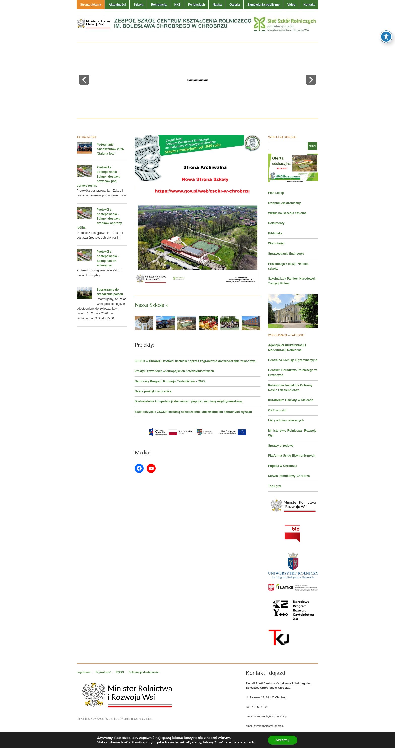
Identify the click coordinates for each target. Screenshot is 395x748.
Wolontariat (276, 243)
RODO (120, 672)
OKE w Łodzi (277, 410)
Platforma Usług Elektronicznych (291, 455)
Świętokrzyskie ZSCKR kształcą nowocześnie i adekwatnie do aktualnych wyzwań (193, 412)
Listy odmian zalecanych (286, 420)
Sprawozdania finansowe (286, 253)
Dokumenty (276, 223)
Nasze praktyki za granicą (153, 391)
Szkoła (138, 4)
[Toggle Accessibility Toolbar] (386, 37)
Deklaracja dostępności (143, 672)
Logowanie (84, 672)
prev (84, 80)
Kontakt (309, 4)
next (311, 80)
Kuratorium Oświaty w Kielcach (290, 400)
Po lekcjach (196, 4)
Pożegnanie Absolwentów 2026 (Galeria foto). (110, 149)
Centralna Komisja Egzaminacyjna (292, 360)
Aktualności (117, 4)
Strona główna (90, 4)
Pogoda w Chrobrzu (282, 466)
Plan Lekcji (276, 193)
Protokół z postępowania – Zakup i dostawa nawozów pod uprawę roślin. (98, 176)
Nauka (217, 4)
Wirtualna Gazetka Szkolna (287, 213)
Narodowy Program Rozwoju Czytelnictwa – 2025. (170, 381)
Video (291, 4)
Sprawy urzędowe (280, 445)
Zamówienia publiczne (264, 4)
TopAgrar (274, 486)
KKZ (177, 4)
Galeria (234, 4)
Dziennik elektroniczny (284, 203)
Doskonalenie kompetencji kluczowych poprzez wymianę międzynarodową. (189, 401)
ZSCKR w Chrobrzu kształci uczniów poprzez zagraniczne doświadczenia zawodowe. (195, 361)
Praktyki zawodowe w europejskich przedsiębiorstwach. (175, 371)
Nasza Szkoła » (151, 305)
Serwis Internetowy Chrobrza (289, 476)
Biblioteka (275, 233)
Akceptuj (282, 740)
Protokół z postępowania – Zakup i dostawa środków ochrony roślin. (99, 218)
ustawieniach (243, 742)
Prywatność (103, 672)
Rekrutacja (158, 4)
